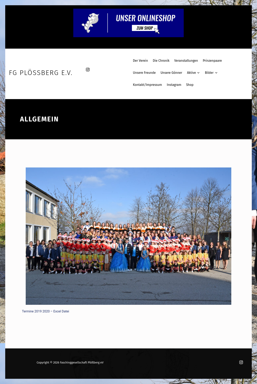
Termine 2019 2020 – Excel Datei (45, 311)
